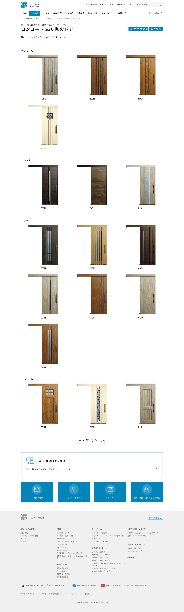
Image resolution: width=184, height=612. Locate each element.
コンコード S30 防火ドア (63, 18)
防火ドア (50, 18)
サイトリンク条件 (40, 594)
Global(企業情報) (90, 4)
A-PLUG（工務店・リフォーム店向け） (142, 533)
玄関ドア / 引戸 (39, 18)
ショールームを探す (99, 533)
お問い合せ (110, 498)
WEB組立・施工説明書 (65, 536)
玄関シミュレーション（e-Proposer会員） (73, 556)
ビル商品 (69, 13)
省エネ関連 (61, 571)
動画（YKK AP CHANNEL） (67, 541)
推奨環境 (87, 594)
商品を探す (28, 18)
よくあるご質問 (98, 552)
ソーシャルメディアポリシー (72, 594)
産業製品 (80, 13)
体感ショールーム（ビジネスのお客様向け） (108, 536)
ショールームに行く (73, 498)
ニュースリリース (133, 551)
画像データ (61, 539)
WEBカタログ (104, 5)
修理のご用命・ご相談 (100, 560)
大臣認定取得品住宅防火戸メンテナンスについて (108, 564)
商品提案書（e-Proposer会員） (68, 553)
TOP (25, 13)
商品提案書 (61, 550)
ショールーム (107, 13)
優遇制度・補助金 (63, 574)
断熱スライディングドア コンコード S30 (51, 469)
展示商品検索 (97, 539)
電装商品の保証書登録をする (102, 568)
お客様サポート (122, 13)
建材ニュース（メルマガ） (137, 536)
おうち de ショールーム (100, 541)
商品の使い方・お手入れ (101, 555)
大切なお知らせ (133, 548)
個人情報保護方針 (54, 594)
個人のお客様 (154, 13)
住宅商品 (34, 13)
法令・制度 (93, 13)
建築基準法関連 (62, 568)
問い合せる (157, 29)
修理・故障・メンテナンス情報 (147, 498)
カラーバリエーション (55, 37)
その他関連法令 (62, 577)
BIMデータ (60, 547)
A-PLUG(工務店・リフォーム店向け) (121, 5)
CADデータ (61, 544)
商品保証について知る (100, 558)
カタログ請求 (37, 498)
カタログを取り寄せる (100, 571)
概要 (23, 37)
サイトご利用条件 (26, 594)
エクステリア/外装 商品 (52, 13)
